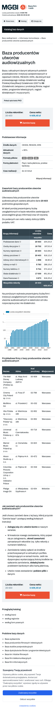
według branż (10, 615)
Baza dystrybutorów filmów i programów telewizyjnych (27, 651)
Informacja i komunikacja (29, 38)
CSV (24, 158)
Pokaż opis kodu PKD (12, 101)
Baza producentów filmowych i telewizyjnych (23, 643)
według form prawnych (14, 623)
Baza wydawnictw (12, 639)
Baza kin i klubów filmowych (16, 654)
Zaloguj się (36, 21)
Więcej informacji (43, 179)
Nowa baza (9, 21)
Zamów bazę (27, 123)
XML (36, 158)
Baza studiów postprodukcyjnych (19, 647)
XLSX (30, 158)
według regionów (12, 619)
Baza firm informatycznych (16, 662)
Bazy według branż (9, 38)
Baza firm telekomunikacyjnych (18, 658)
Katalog (22, 21)
